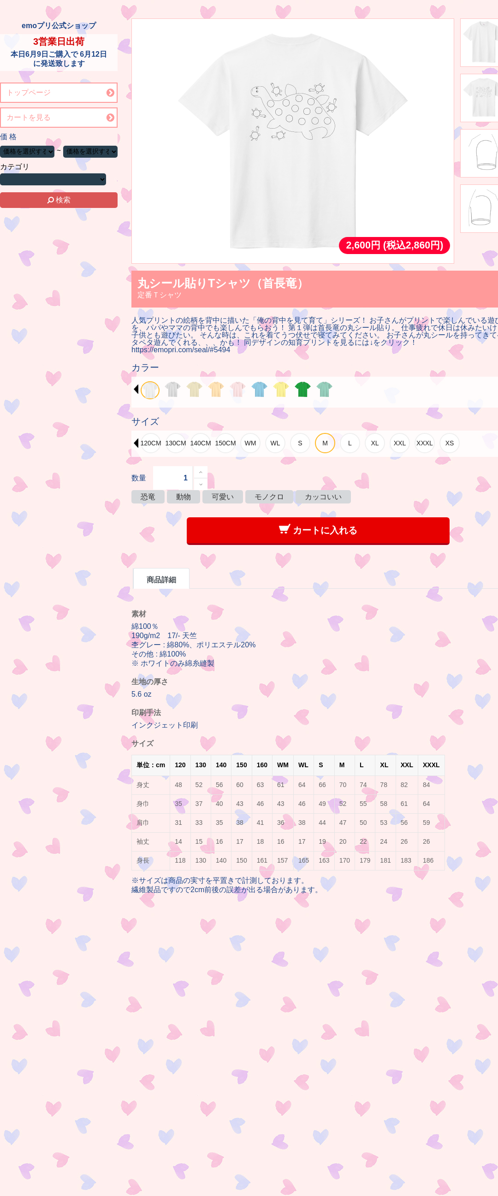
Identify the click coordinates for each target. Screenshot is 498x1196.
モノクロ (269, 497)
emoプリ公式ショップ (59, 26)
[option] (150, 390)
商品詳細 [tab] (161, 580)
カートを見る (28, 117)
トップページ (28, 92)
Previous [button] (136, 389)
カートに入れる (318, 529)
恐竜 (148, 497)
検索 (59, 200)
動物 (183, 497)
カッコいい (323, 497)
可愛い (223, 497)
